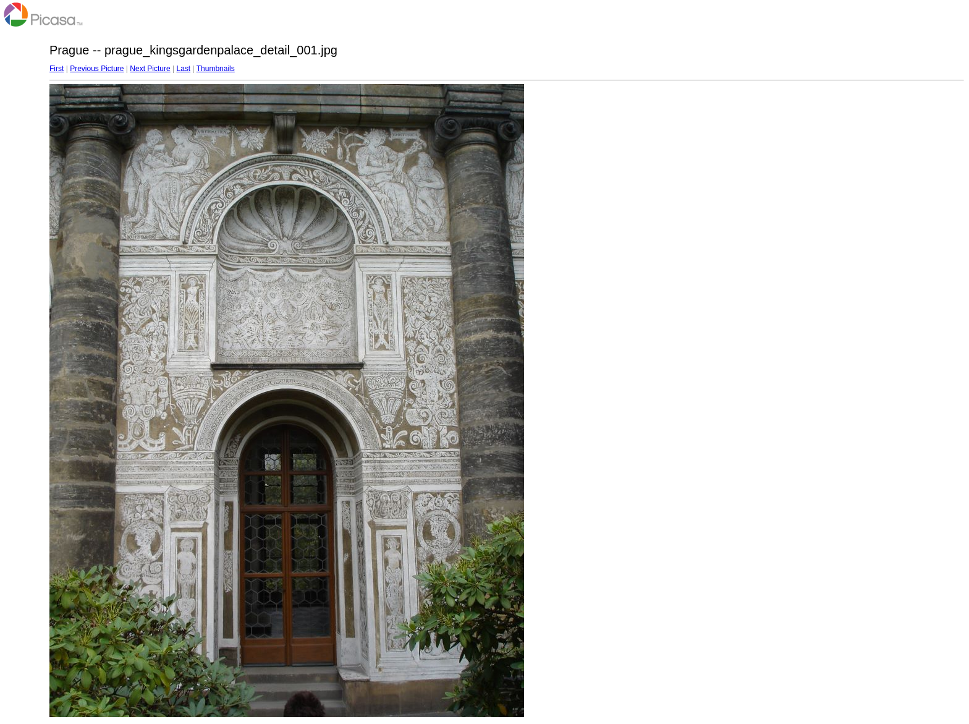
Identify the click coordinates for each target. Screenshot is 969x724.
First (56, 68)
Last (183, 68)
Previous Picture (97, 68)
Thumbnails (216, 68)
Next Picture (150, 68)
